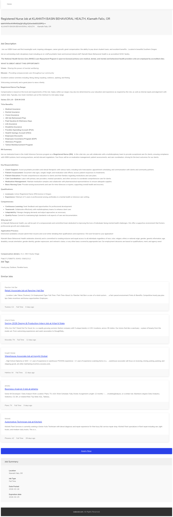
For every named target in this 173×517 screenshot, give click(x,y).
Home (9, 4)
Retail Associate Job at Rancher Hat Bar (24, 290)
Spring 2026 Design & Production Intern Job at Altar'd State (35, 323)
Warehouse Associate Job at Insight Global (26, 356)
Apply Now (86, 451)
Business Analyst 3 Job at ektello (21, 389)
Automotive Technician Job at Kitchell (23, 421)
